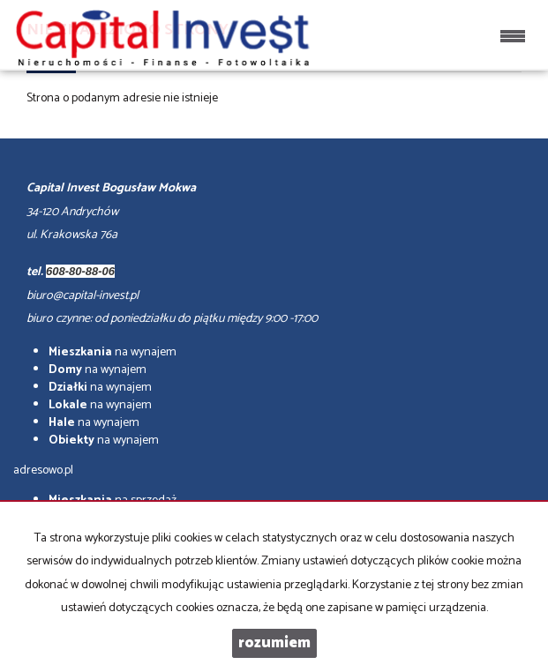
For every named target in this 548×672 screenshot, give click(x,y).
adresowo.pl (43, 470)
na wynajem (112, 352)
